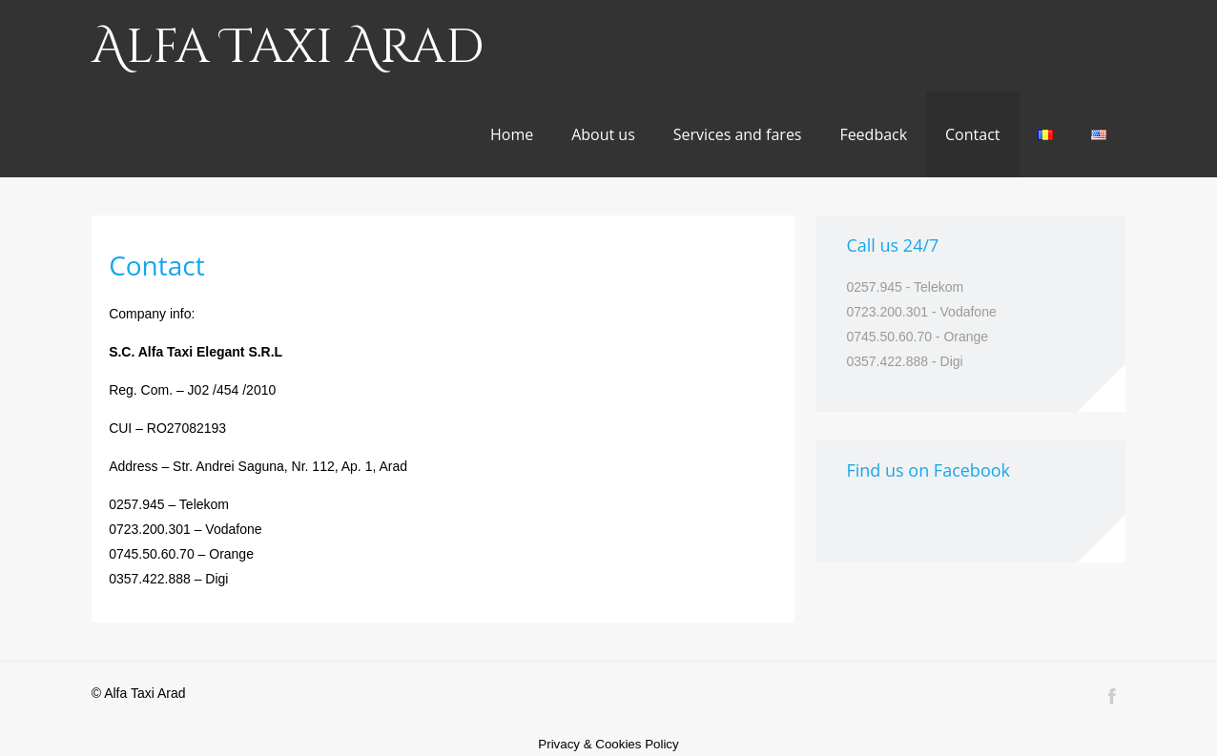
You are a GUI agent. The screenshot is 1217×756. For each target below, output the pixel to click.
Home (511, 134)
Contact (972, 134)
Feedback (873, 134)
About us (603, 134)
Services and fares (737, 134)
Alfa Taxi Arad (288, 47)
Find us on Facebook (928, 470)
